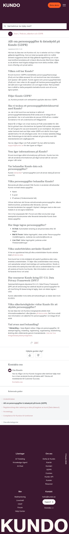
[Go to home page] (11, 5)
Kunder (49, 480)
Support (49, 502)
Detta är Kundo (49, 459)
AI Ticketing (20, 459)
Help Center (20, 511)
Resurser (49, 484)
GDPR (48, 470)
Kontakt (49, 466)
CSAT (20, 504)
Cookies (49, 473)
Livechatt (20, 500)
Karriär (49, 462)
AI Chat (20, 466)
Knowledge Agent (20, 462)
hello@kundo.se (49, 497)
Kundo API (49, 477)
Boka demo (54, 5)
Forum (20, 507)
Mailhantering (20, 497)
